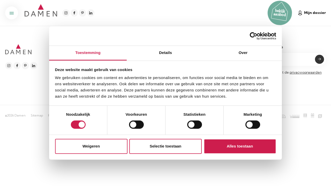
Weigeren (91, 146)
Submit (319, 59)
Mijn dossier (312, 12)
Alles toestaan (240, 146)
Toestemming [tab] (88, 52)
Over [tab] (243, 52)
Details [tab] (165, 52)
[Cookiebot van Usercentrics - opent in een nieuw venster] (253, 36)
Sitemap (37, 115)
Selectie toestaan (166, 146)
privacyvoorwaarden (306, 72)
